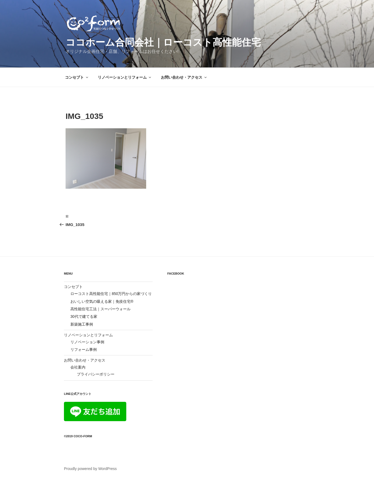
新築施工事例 (81, 324)
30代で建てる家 (83, 316)
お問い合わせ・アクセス (184, 77)
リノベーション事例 (87, 342)
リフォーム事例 (83, 349)
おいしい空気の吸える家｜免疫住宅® (101, 301)
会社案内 (77, 367)
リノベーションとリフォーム (125, 77)
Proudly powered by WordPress (90, 469)
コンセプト (77, 77)
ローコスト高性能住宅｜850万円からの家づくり (111, 293)
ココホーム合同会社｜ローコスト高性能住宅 (163, 42)
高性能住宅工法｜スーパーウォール (100, 309)
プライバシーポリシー (95, 374)
